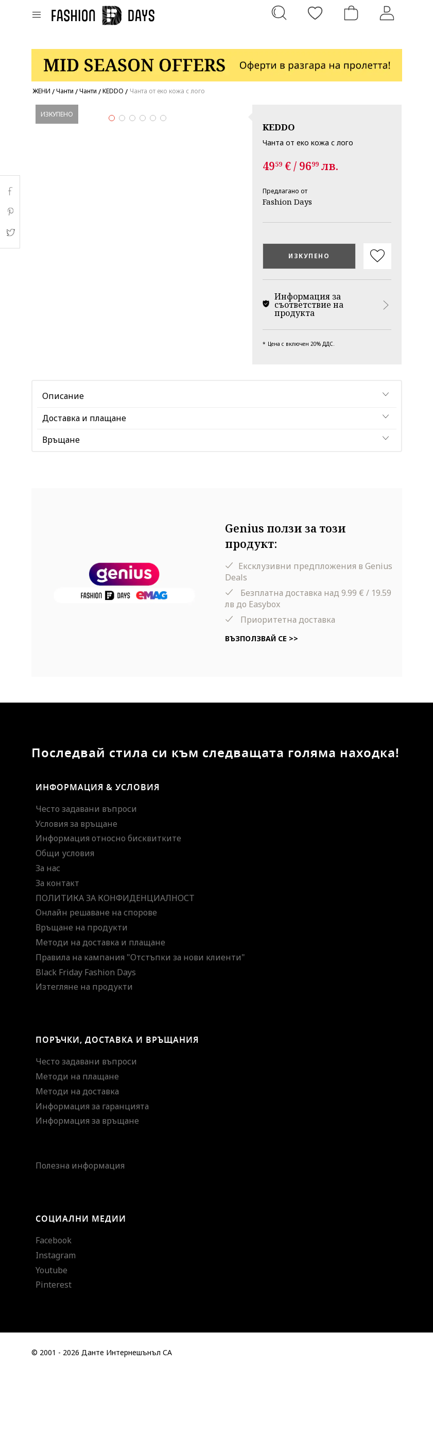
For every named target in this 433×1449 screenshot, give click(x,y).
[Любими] (315, 13)
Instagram (56, 1331)
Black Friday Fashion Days (86, 1048)
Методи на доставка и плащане (100, 1018)
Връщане (61, 516)
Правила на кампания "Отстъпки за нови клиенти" (140, 1033)
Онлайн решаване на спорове (96, 988)
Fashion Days (287, 201)
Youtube (51, 1346)
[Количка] (351, 13)
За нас (48, 944)
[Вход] (387, 13)
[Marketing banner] (216, 60)
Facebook (54, 1316)
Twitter (10, 232)
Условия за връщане (76, 899)
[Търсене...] (279, 13)
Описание (63, 471)
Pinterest (54, 1361)
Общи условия (65, 929)
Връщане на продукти (82, 1003)
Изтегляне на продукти (84, 1063)
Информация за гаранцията (92, 1182)
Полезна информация (80, 1241)
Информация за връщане (87, 1197)
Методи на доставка (77, 1167)
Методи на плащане (77, 1152)
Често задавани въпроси (86, 884)
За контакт (57, 958)
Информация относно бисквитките (108, 914)
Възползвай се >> (261, 715)
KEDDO (279, 127)
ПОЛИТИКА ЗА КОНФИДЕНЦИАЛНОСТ (115, 973)
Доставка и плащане (84, 493)
